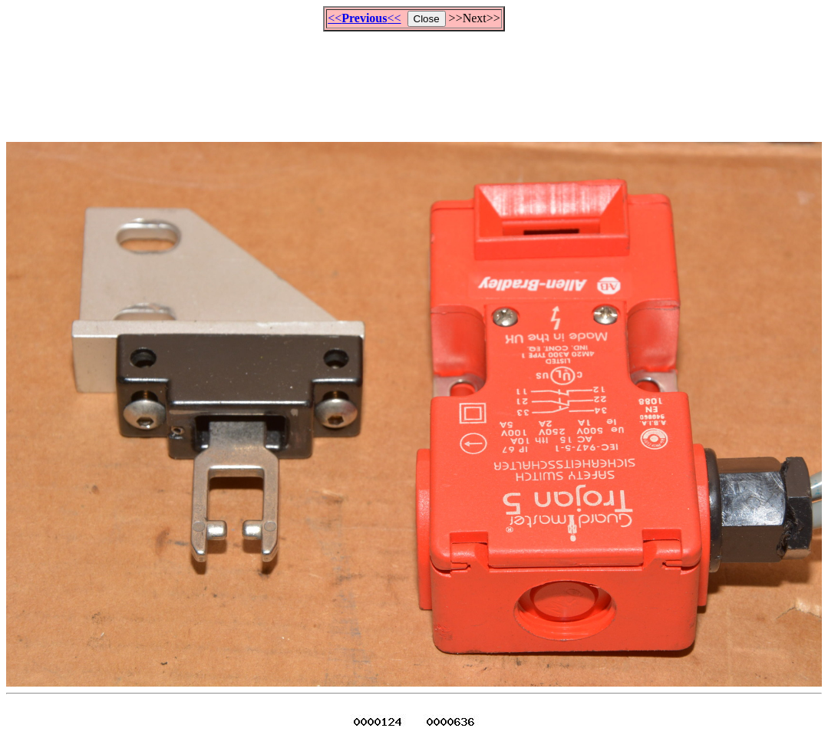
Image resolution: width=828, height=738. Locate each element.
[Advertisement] (414, 79)
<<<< (364, 18)
